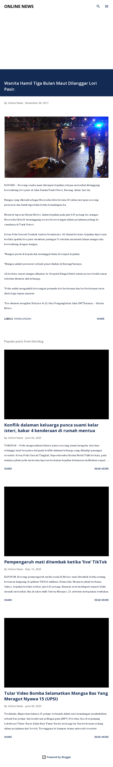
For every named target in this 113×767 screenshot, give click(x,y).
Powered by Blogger (56, 757)
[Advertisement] (56, 43)
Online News (19, 6)
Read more (102, 468)
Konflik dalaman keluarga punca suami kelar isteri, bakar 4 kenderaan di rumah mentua (51, 427)
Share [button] (101, 318)
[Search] (98, 6)
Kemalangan (22, 318)
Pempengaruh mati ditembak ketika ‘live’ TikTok (55, 562)
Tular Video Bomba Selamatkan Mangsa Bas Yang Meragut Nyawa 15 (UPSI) (56, 696)
